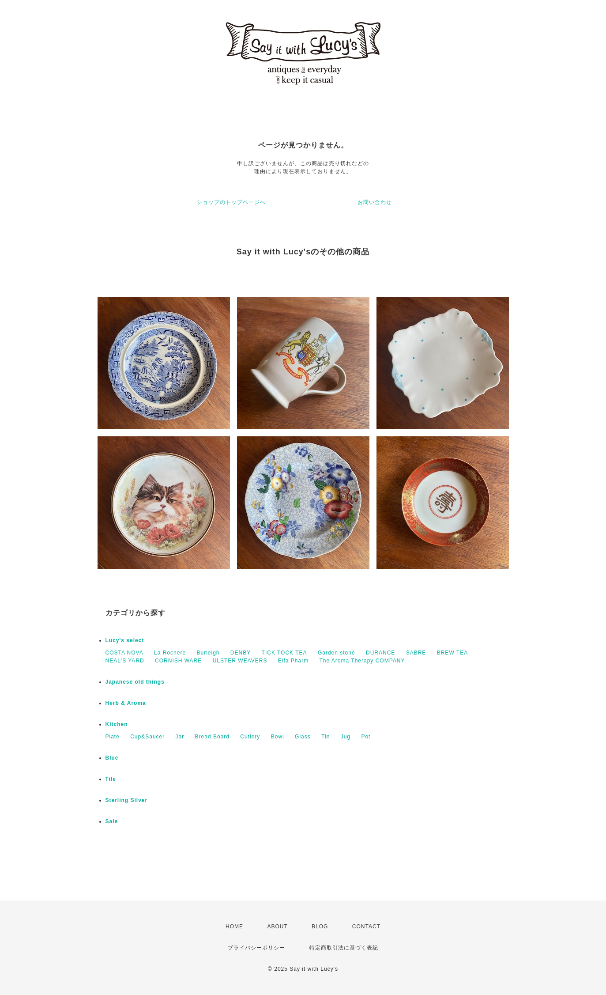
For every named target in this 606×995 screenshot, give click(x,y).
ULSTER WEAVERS (240, 661)
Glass (303, 737)
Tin (325, 737)
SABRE (416, 653)
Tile (110, 779)
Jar (180, 737)
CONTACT (366, 926)
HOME (234, 926)
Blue (112, 758)
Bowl (277, 737)
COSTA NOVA (124, 653)
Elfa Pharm (293, 661)
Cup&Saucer (147, 737)
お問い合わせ (375, 202)
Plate (112, 737)
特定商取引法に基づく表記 (343, 948)
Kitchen (116, 724)
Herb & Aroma (125, 703)
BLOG (320, 926)
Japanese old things (135, 682)
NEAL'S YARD (124, 661)
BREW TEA (452, 653)
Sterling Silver (126, 800)
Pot (365, 737)
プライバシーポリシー (256, 948)
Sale (111, 821)
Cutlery (250, 737)
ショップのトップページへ (231, 202)
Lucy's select (124, 640)
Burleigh (207, 653)
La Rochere (170, 653)
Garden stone (336, 653)
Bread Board (212, 737)
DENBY (240, 653)
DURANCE (380, 653)
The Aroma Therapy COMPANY (362, 661)
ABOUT (277, 926)
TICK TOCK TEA (284, 653)
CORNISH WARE (178, 661)
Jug (345, 737)
